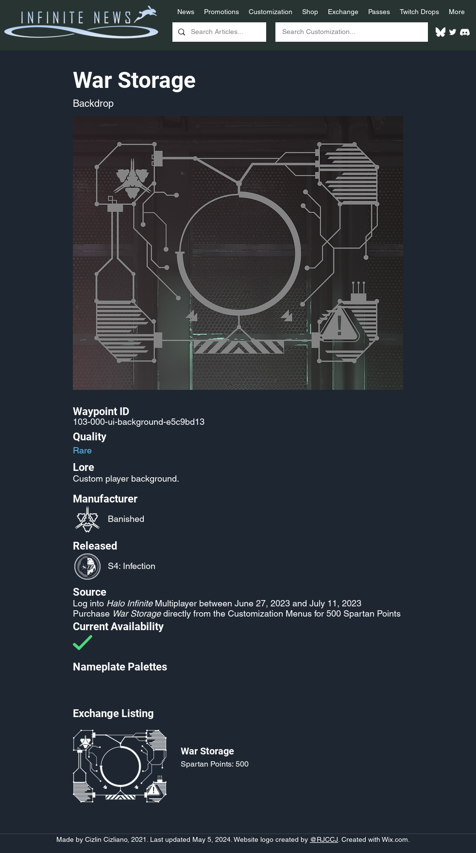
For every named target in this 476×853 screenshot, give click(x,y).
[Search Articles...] (218, 32)
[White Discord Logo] (465, 32)
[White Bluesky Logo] (440, 32)
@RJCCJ (324, 839)
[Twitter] (453, 32)
